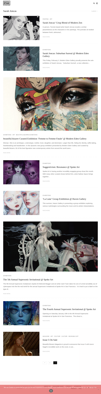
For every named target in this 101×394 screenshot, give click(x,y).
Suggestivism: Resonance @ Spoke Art (61, 167)
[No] (98, 389)
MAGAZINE (46, 336)
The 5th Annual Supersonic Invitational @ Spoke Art (28, 279)
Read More (46, 36)
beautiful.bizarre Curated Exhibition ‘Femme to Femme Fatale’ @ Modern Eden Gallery (44, 138)
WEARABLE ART (73, 336)
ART (51, 19)
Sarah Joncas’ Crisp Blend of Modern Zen (62, 22)
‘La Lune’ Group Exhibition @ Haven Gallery (64, 199)
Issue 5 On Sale (50, 339)
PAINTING (46, 19)
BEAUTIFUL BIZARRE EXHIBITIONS (26, 135)
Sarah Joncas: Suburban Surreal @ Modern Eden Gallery (66, 54)
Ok (51, 391)
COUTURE (57, 336)
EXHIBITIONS (47, 49)
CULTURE (64, 336)
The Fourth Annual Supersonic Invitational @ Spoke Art (69, 309)
